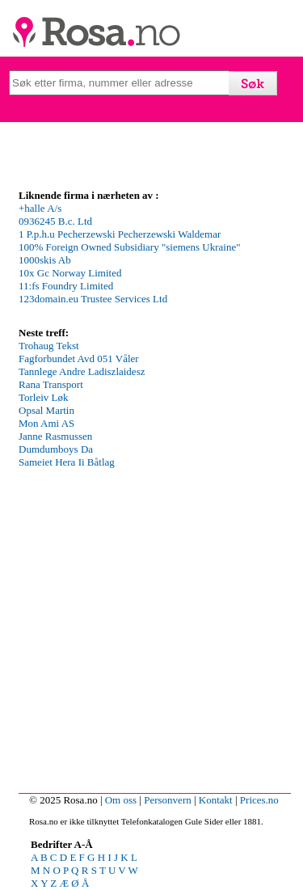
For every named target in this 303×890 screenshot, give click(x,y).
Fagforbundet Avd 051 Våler (79, 358)
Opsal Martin (46, 410)
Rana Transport (51, 384)
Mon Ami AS (46, 423)
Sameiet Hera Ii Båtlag (67, 462)
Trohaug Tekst (49, 346)
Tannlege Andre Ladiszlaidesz (82, 371)
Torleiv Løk (44, 397)
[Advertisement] (151, 633)
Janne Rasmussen (55, 436)
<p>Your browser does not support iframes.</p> (140, 262)
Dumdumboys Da (56, 449)
